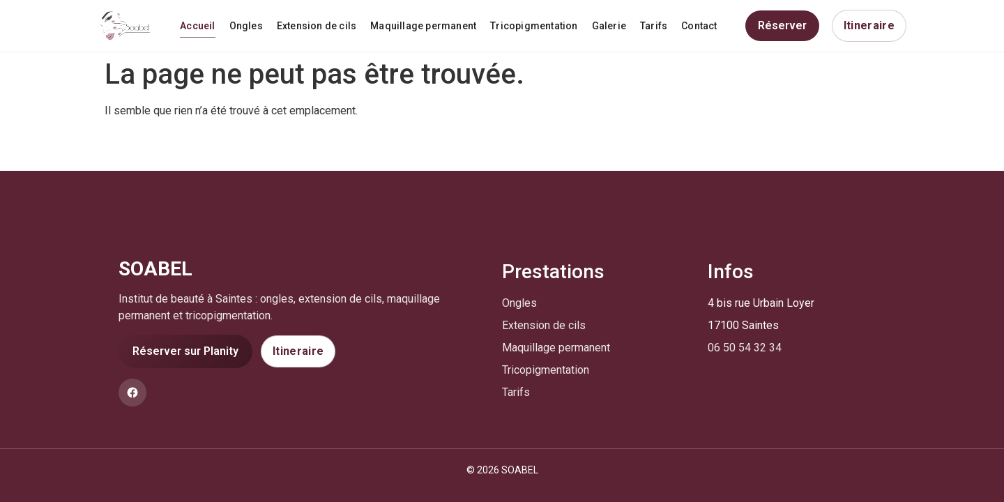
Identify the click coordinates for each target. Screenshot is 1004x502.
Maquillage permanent (423, 25)
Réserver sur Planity (185, 351)
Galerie (609, 25)
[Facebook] (132, 392)
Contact (699, 25)
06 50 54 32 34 (745, 347)
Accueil (197, 25)
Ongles (246, 25)
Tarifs (653, 25)
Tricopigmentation (533, 25)
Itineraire (869, 25)
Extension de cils (316, 25)
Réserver (782, 25)
